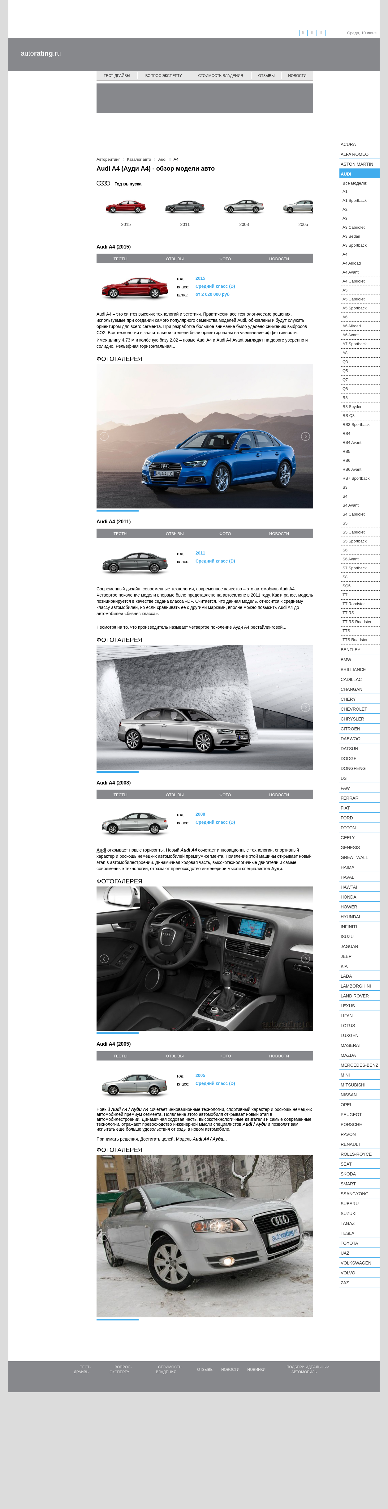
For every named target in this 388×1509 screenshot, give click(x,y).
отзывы (174, 259)
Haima (347, 867)
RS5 (346, 451)
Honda (348, 897)
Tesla (347, 1233)
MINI (345, 1075)
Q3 (345, 361)
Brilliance (353, 669)
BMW (346, 659)
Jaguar (349, 946)
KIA (344, 966)
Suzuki (348, 1213)
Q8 (345, 388)
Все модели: (355, 183)
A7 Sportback (355, 344)
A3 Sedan (351, 236)
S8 (345, 577)
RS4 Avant (352, 442)
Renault (350, 1144)
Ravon (348, 1134)
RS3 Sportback (356, 424)
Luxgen (350, 1035)
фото (225, 259)
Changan (351, 689)
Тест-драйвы (117, 76)
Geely (348, 837)
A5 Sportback (355, 308)
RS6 (346, 460)
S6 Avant (351, 559)
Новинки (256, 1486)
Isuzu (347, 936)
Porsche (351, 1124)
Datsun (349, 748)
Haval (347, 877)
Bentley (350, 649)
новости (279, 259)
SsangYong (355, 1193)
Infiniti (349, 926)
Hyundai (350, 916)
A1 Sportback (355, 200)
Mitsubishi (353, 1084)
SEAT (346, 1164)
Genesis (350, 847)
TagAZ (348, 1223)
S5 (345, 523)
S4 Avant (351, 505)
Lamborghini (356, 986)
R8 (345, 397)
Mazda (348, 1055)
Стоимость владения (220, 76)
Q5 (345, 370)
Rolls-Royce (356, 1154)
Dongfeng (353, 768)
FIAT (345, 808)
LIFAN (347, 1015)
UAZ (345, 1253)
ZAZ (345, 1282)
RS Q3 (349, 415)
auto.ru (41, 53)
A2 (345, 209)
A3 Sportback (355, 245)
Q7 (345, 379)
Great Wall (354, 857)
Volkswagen (356, 1262)
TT (345, 595)
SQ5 (347, 586)
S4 (345, 496)
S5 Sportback (355, 541)
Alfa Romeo (355, 154)
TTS (346, 630)
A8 (345, 353)
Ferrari (350, 798)
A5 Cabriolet (354, 299)
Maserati (352, 1045)
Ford (347, 817)
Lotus (348, 1025)
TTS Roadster (355, 639)
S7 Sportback (355, 568)
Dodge (348, 758)
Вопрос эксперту (163, 76)
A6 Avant (351, 335)
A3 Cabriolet (354, 227)
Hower (349, 906)
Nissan (349, 1094)
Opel (346, 1104)
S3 (345, 487)
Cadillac (351, 679)
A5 (345, 290)
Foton (348, 827)
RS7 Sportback (356, 478)
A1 (345, 191)
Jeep (346, 956)
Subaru (350, 1203)
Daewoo (350, 738)
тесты (120, 259)
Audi (346, 174)
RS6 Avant (352, 469)
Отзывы (266, 76)
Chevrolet (354, 709)
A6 (345, 317)
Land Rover (355, 995)
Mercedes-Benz (359, 1065)
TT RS (348, 612)
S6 (345, 550)
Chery (348, 699)
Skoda (348, 1173)
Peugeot (351, 1114)
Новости (297, 76)
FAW (345, 788)
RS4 (346, 433)
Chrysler (352, 718)
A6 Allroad (352, 326)
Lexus (348, 1005)
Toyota (349, 1243)
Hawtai (349, 887)
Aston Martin (357, 164)
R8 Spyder (352, 406)
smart (348, 1183)
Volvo (348, 1272)
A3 (345, 218)
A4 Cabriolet (354, 281)
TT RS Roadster (357, 621)
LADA (346, 976)
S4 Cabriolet (354, 514)
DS (344, 778)
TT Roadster (354, 603)
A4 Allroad (352, 263)
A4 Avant (351, 272)
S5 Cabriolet (354, 532)
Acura (348, 144)
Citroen (350, 728)
